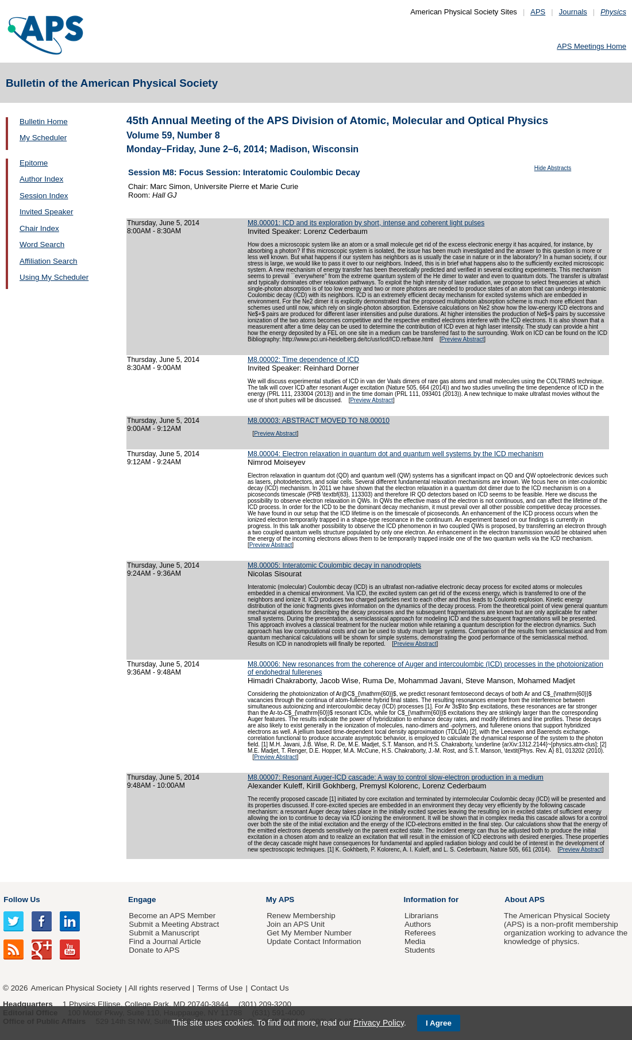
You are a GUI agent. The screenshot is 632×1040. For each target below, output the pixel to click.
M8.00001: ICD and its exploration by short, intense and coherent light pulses (366, 223)
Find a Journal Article (165, 941)
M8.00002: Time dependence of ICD (303, 360)
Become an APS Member (172, 915)
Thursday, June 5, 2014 (163, 223)
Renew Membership (301, 915)
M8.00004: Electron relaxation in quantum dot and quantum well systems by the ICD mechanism (396, 454)
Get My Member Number (309, 933)
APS (537, 11)
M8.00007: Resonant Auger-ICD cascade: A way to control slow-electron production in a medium (396, 777)
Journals (573, 11)
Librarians (421, 915)
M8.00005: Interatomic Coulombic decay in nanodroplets (334, 565)
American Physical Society (76, 988)
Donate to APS (154, 950)
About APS (524, 899)
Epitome (34, 163)
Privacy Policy (378, 1022)
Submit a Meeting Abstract (174, 924)
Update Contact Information (314, 941)
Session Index (44, 195)
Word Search (42, 244)
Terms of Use (219, 988)
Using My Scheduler (54, 277)
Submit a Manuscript (164, 933)
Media (415, 941)
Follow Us (21, 899)
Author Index (41, 179)
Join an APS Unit (296, 924)
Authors (417, 924)
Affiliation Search (49, 261)
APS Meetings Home (591, 46)
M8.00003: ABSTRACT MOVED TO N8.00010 (319, 421)
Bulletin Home (44, 121)
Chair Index (39, 228)
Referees (420, 933)
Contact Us (269, 988)
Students (419, 950)
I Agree (439, 1023)
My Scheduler (43, 137)
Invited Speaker (46, 211)
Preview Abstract (462, 339)
